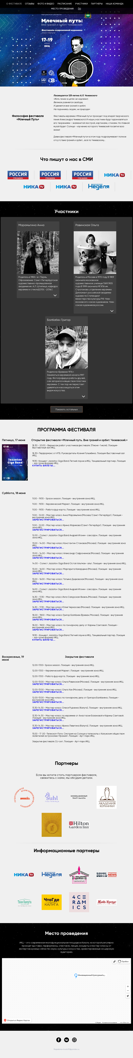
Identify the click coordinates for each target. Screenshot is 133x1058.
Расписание (64, 3)
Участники (81, 3)
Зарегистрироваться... (48, 519)
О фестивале (14, 3)
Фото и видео (45, 3)
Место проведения (62, 8)
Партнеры (96, 3)
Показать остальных (66, 409)
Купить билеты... (43, 465)
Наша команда (114, 3)
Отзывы (29, 3)
